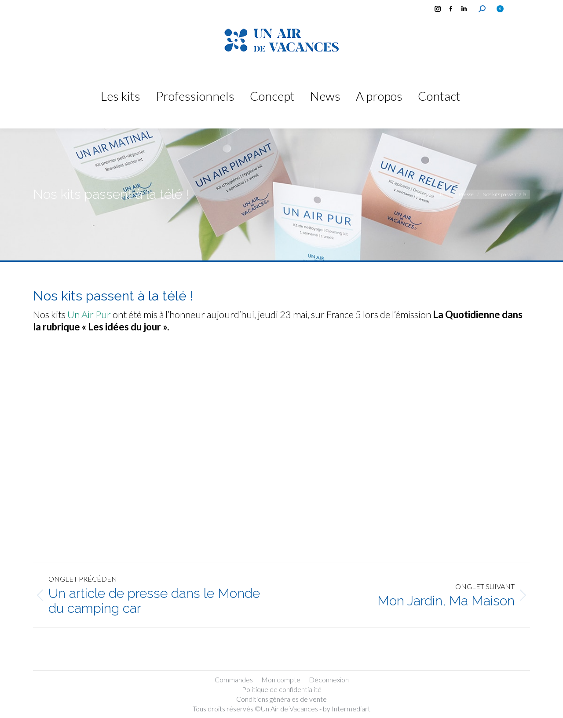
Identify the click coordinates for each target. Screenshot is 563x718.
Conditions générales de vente (281, 699)
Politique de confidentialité (282, 689)
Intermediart (351, 708)
